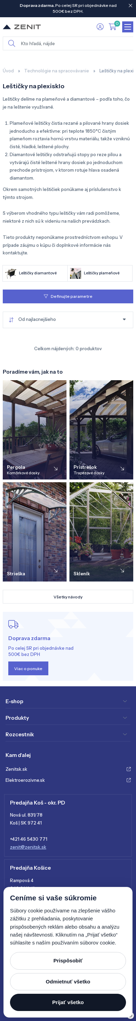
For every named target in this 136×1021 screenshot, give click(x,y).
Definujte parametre (68, 296)
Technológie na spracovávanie (56, 70)
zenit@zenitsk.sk (28, 847)
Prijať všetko (68, 1002)
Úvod (8, 70)
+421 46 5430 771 (28, 839)
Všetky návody (68, 596)
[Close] (130, 5)
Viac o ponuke (28, 668)
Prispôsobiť (68, 960)
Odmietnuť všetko (68, 981)
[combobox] (68, 320)
